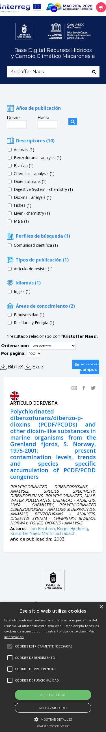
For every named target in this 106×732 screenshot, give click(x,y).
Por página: (13, 353)
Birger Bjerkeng (72, 528)
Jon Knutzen (42, 528)
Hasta (43, 117)
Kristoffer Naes (25, 533)
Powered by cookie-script (53, 726)
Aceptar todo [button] (53, 695)
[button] (53, 719)
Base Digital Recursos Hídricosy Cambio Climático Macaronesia (53, 53)
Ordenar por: (15, 345)
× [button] (101, 607)
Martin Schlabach (58, 533)
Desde (13, 117)
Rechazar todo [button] (53, 708)
